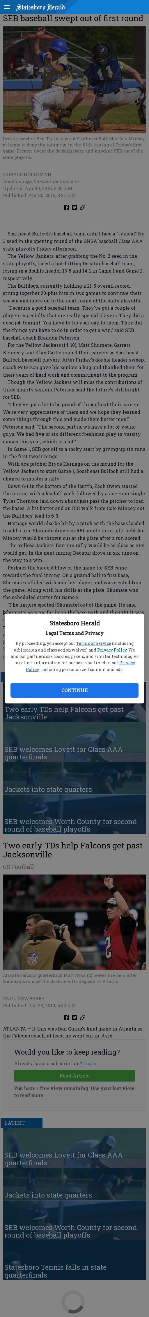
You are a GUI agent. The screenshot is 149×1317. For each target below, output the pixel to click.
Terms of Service (93, 643)
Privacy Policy (112, 650)
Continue (74, 690)
